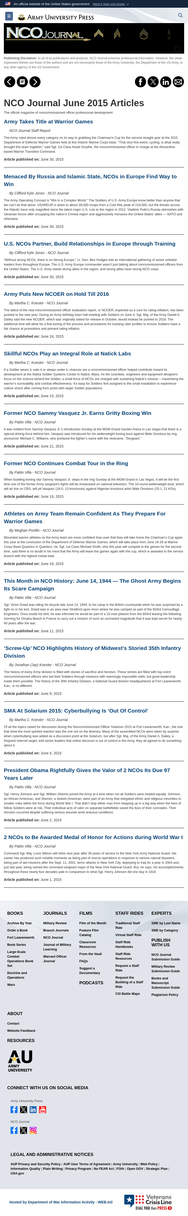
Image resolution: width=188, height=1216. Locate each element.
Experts (161, 913)
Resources (21, 1040)
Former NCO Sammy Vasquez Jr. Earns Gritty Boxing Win (77, 413)
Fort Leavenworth (21, 937)
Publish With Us (160, 942)
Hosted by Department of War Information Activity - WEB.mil (60, 1202)
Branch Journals (56, 930)
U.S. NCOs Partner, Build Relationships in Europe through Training (89, 244)
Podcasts (91, 982)
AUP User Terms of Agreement (86, 1164)
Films (85, 913)
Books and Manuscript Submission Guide (165, 983)
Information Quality (25, 1169)
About (15, 1013)
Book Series (16, 945)
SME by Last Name (166, 923)
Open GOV (135, 1169)
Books (15, 913)
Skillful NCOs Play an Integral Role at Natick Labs (67, 353)
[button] (111, 4)
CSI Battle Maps (127, 994)
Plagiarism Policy (164, 995)
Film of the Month (92, 923)
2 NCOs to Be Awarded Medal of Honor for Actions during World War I (93, 837)
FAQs (83, 961)
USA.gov (17, 1173)
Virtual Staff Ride (128, 935)
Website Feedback (21, 1031)
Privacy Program (78, 1169)
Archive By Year (19, 923)
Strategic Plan (157, 1169)
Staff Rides (129, 913)
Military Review (55, 923)
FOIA (120, 1169)
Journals (55, 913)
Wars (11, 985)
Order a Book (17, 930)
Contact (13, 1023)
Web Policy (149, 1164)
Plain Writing (53, 1169)
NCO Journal (53, 937)
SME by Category (164, 930)
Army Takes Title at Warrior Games (48, 121)
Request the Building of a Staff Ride (129, 982)
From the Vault (90, 954)
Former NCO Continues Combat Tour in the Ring (66, 463)
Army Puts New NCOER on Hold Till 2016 (56, 294)
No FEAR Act (104, 1169)
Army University (125, 1164)
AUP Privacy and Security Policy (36, 1164)
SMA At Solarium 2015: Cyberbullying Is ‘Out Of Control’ (76, 711)
